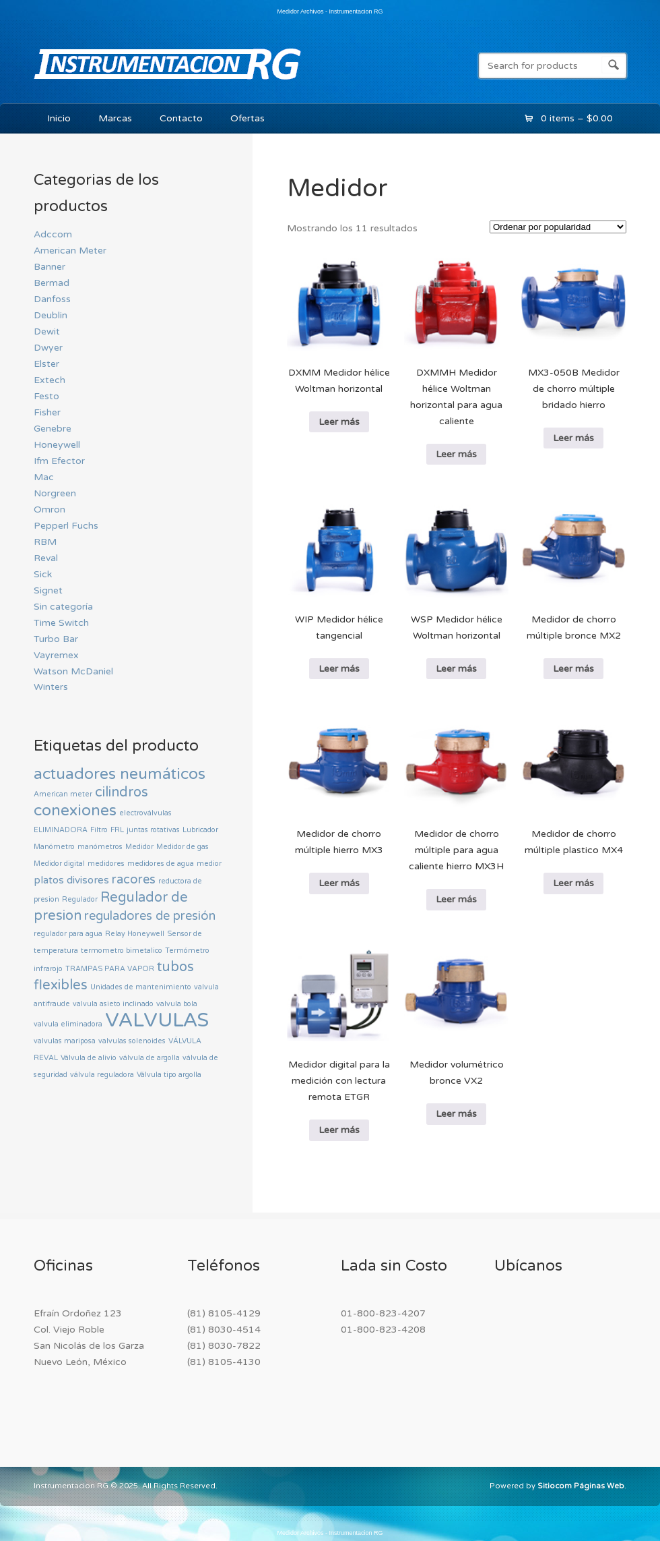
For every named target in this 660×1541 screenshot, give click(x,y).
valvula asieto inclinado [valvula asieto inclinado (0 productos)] (113, 1003)
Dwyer (48, 347)
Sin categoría (63, 606)
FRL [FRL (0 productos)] (117, 829)
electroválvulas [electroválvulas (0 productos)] (145, 813)
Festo (46, 396)
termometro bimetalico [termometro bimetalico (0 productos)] (121, 950)
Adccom (53, 234)
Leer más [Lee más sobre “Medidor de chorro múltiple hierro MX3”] (339, 883)
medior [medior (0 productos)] (209, 863)
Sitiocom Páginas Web (580, 1486)
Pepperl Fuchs (66, 525)
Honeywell (57, 444)
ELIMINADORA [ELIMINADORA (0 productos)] (61, 829)
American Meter (70, 250)
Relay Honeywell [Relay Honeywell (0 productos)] (134, 933)
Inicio (59, 118)
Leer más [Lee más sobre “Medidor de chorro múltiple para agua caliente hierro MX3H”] (456, 899)
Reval (46, 558)
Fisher (47, 412)
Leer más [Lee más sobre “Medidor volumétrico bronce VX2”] (456, 1114)
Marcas (115, 118)
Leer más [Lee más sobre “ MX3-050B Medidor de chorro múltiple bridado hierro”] (573, 438)
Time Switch (61, 623)
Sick (43, 574)
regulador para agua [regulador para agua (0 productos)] (68, 933)
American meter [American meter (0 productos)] (63, 794)
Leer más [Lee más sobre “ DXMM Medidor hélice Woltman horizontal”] (339, 422)
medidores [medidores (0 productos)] (106, 863)
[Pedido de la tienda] (558, 227)
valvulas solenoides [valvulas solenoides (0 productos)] (132, 1041)
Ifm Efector (59, 461)
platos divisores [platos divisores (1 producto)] (71, 880)
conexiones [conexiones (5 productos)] (75, 810)
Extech (49, 380)
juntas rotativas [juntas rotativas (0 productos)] (153, 829)
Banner (49, 266)
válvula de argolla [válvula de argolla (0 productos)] (149, 1057)
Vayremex (56, 655)
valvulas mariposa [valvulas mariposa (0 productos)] (65, 1041)
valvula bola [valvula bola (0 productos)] (176, 1003)
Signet (48, 590)
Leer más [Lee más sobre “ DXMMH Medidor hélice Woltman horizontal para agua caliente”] (456, 454)
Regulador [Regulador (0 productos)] (80, 899)
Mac (44, 477)
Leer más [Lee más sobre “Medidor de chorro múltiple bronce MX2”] (573, 668)
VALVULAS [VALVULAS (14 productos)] (157, 1020)
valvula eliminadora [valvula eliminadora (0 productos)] (68, 1024)
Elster (46, 364)
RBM (45, 542)
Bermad (51, 283)
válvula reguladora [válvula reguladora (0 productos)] (102, 1074)
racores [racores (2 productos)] (134, 879)
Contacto (181, 118)
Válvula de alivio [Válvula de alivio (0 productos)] (89, 1057)
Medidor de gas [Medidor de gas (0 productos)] (182, 846)
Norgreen (55, 493)
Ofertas (247, 118)
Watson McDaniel (73, 671)
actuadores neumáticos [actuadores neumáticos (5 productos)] (119, 774)
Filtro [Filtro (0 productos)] (99, 829)
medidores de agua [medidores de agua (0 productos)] (160, 863)
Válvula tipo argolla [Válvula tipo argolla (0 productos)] (169, 1074)
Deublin (50, 315)
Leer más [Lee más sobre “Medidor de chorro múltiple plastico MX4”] (573, 883)
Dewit (47, 331)
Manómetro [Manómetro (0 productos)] (54, 846)
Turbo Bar (56, 639)
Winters (51, 687)
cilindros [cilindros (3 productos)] (121, 792)
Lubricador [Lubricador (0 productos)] (200, 829)
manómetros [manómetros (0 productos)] (100, 846)
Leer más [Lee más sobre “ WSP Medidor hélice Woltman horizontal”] (456, 668)
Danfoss (52, 299)
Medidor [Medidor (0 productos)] (139, 846)
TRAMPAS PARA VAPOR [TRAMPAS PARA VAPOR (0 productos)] (109, 968)
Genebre (52, 428)
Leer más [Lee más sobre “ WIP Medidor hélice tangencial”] (339, 668)
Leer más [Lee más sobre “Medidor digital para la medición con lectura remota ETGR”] (339, 1130)
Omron (49, 509)
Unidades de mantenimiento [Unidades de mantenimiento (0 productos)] (140, 987)
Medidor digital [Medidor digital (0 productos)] (59, 863)
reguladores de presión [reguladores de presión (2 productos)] (150, 915)
